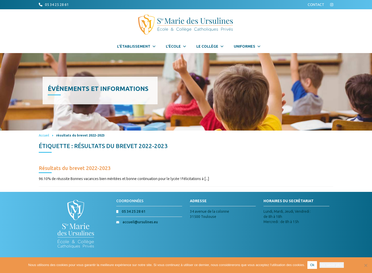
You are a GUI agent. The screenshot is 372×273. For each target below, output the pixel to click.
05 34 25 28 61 (57, 5)
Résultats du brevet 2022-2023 (75, 168)
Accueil (44, 135)
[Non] (365, 265)
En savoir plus (331, 265)
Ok (312, 265)
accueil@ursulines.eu (140, 222)
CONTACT (316, 5)
